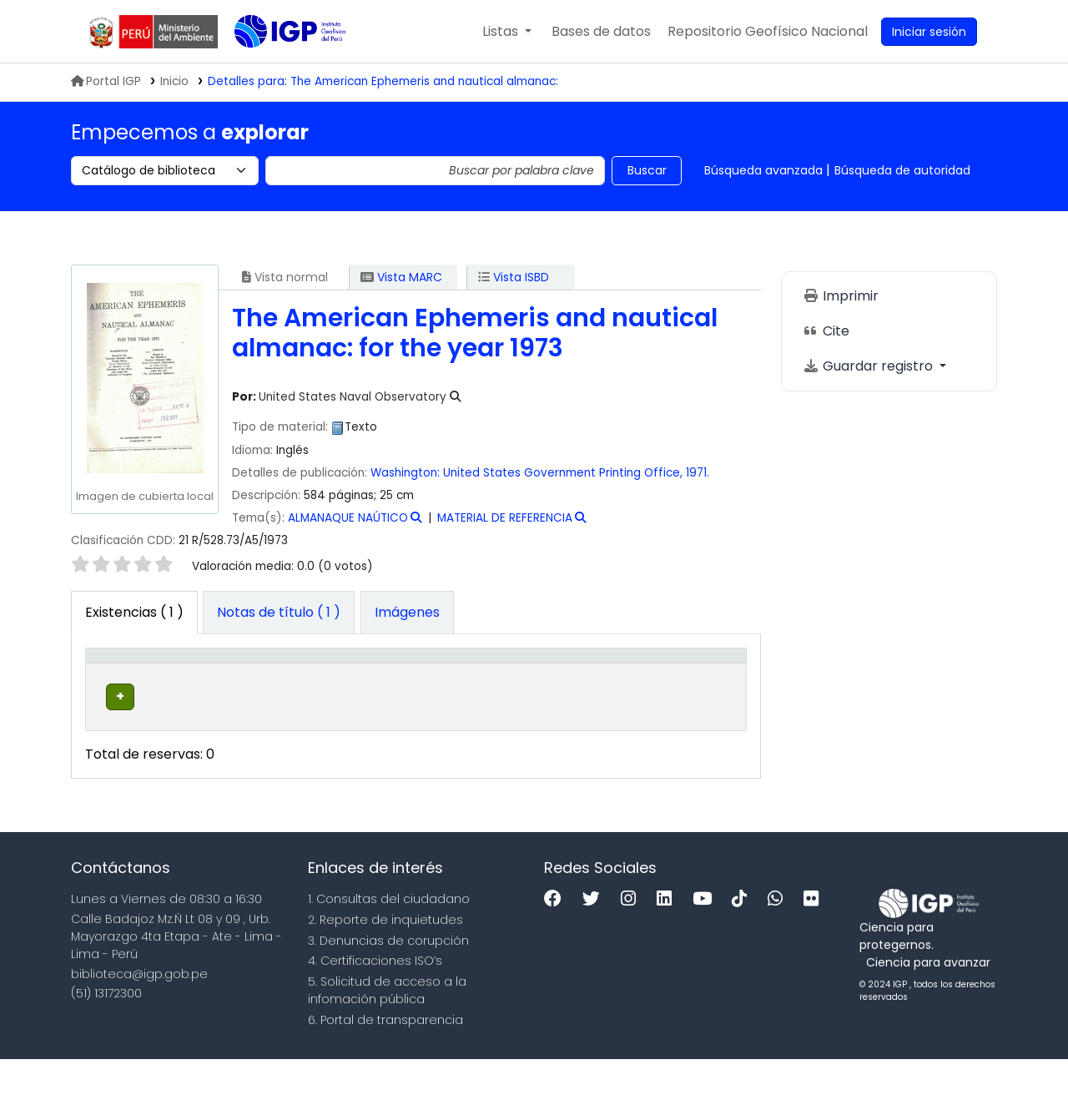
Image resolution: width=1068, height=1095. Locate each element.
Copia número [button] (539, 672)
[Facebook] (557, 936)
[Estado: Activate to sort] (636, 673)
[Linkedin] (668, 936)
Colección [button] (310, 682)
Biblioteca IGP (276, 65)
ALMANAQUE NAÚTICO (348, 518)
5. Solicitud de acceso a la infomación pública (387, 1027)
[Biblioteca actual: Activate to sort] (219, 673)
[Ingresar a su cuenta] (929, 32)
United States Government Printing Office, (563, 473)
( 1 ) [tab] (134, 612)
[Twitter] (595, 936)
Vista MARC (401, 277)
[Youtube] (706, 936)
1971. (697, 473)
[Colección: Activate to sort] (321, 673)
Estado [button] (624, 682)
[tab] (279, 612)
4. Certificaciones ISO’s (375, 997)
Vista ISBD (513, 277)
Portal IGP (106, 81)
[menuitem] (767, 32)
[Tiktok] (743, 936)
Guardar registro (869, 366)
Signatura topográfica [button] (419, 672)
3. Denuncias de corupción (388, 976)
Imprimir (841, 295)
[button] (507, 32)
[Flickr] (815, 936)
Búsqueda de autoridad (902, 170)
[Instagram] (632, 936)
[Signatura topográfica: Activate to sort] (439, 673)
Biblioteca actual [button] (207, 672)
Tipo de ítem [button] (116, 672)
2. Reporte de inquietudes (385, 955)
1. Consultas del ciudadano (389, 935)
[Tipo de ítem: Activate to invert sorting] (127, 673)
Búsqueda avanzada (763, 170)
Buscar (647, 170)
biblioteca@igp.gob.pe (139, 1010)
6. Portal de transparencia (385, 1055)
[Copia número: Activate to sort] (550, 673)
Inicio (174, 81)
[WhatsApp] (779, 936)
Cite (826, 331)
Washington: (405, 473)
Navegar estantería (411, 741)
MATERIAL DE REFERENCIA (504, 518)
